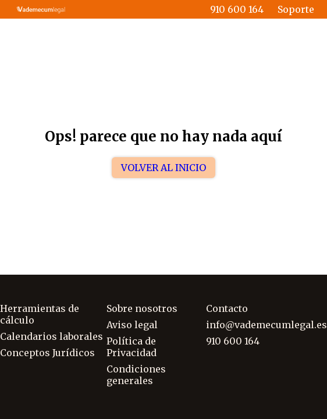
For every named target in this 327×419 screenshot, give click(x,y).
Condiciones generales (136, 374)
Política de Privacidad (131, 346)
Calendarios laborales (51, 336)
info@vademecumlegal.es (266, 325)
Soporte (296, 9)
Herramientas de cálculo (39, 314)
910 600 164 (237, 9)
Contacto (227, 308)
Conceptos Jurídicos (47, 352)
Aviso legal (132, 325)
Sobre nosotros (141, 308)
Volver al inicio (163, 167)
